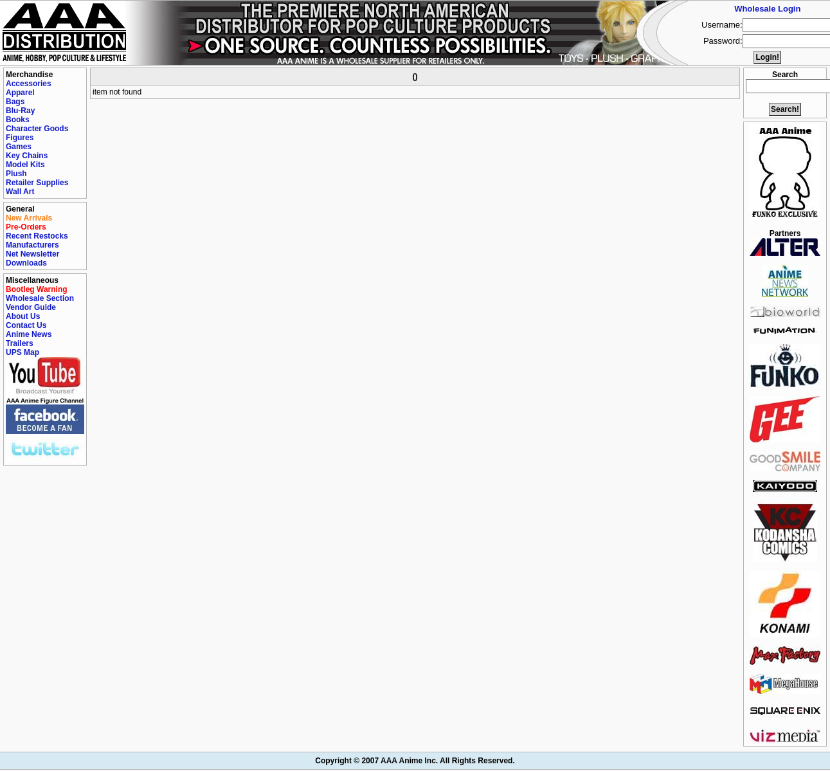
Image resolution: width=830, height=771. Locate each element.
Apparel (20, 92)
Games (19, 146)
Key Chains (27, 155)
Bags (15, 101)
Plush (16, 173)
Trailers (19, 343)
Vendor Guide (31, 307)
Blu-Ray (20, 110)
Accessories (28, 83)
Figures (19, 137)
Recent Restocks (37, 235)
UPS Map (22, 352)
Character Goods (37, 128)
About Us (23, 316)
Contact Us (26, 325)
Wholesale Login (767, 9)
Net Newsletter (32, 254)
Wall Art (20, 191)
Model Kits (25, 164)
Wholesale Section (40, 298)
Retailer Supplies (37, 182)
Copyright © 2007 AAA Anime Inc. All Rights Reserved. (414, 760)
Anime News (28, 334)
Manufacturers (32, 244)
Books (18, 119)
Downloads (26, 263)
